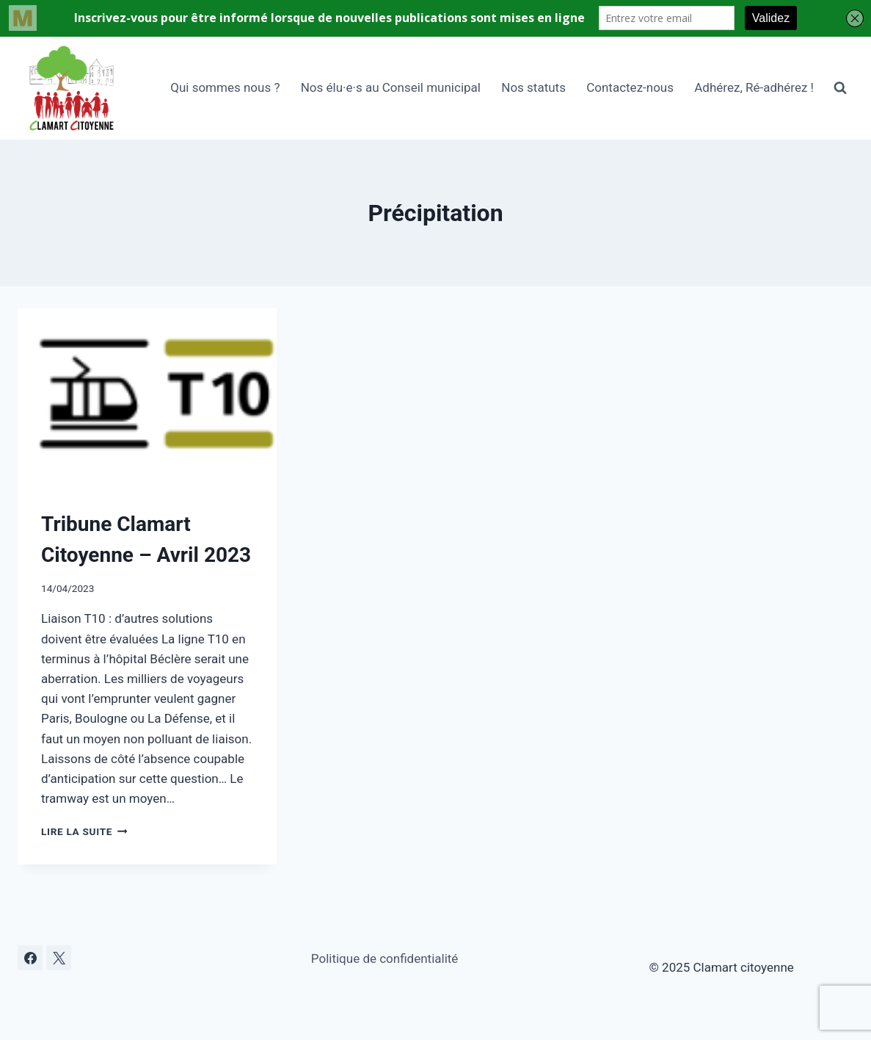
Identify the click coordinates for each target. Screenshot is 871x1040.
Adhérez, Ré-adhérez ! (754, 87)
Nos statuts (533, 87)
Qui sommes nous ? (225, 87)
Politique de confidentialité (385, 958)
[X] (58, 957)
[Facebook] (30, 957)
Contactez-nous (630, 87)
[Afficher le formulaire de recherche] (840, 88)
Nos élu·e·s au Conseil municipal (391, 87)
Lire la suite (84, 831)
